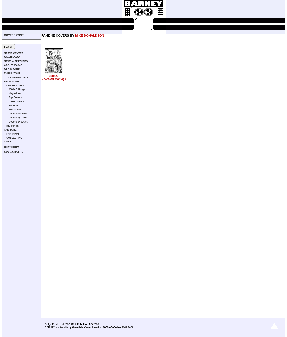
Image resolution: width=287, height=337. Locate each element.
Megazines (15, 93)
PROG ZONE (11, 81)
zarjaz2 (53, 75)
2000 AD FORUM (13, 152)
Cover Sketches (18, 113)
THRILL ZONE (12, 73)
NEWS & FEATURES (16, 61)
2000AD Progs (17, 89)
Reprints (14, 105)
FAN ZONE (10, 129)
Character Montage (54, 79)
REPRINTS (12, 125)
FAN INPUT (12, 133)
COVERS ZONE (14, 35)
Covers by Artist (18, 121)
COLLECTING (14, 137)
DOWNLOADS (12, 57)
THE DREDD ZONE (17, 77)
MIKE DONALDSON (89, 35)
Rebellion (82, 324)
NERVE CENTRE (13, 53)
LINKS (7, 141)
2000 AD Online (112, 327)
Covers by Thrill (18, 117)
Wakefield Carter (81, 327)
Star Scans (15, 109)
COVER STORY (15, 85)
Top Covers (15, 97)
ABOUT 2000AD (13, 65)
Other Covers (16, 101)
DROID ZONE (12, 69)
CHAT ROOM (11, 147)
